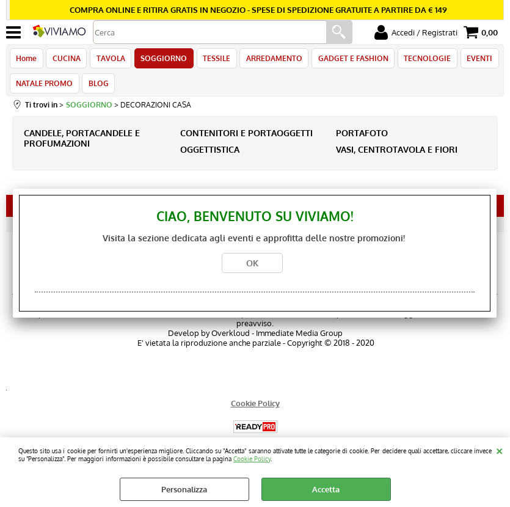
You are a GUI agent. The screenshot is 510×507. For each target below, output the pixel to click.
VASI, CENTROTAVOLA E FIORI (396, 156)
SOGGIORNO (160, 60)
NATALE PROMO (44, 88)
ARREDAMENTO (269, 60)
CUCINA (65, 60)
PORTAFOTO (362, 140)
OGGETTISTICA (209, 156)
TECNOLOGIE (419, 60)
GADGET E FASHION (346, 60)
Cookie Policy (252, 458)
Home (26, 60)
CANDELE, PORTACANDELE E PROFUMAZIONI (82, 145)
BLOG (97, 88)
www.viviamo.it (307, 321)
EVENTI (471, 60)
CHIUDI (499, 449)
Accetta (326, 489)
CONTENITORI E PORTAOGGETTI (246, 140)
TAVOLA (108, 60)
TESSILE (212, 60)
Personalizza (184, 489)
